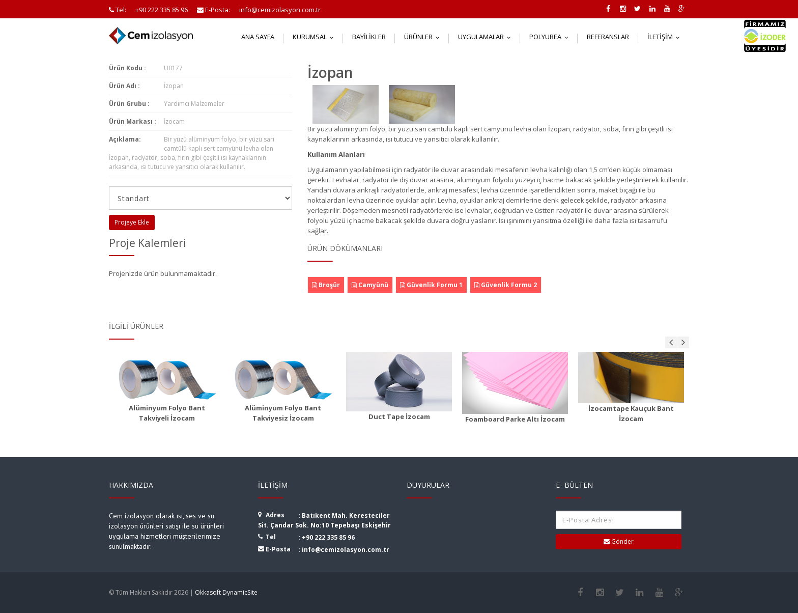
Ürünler (424, 36)
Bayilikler (369, 36)
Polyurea (551, 36)
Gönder (619, 541)
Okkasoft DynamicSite (226, 592)
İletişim (666, 36)
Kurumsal (315, 36)
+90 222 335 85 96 (328, 537)
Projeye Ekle (132, 222)
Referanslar (608, 36)
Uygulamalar (487, 36)
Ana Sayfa (257, 36)
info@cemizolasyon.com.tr (345, 549)
